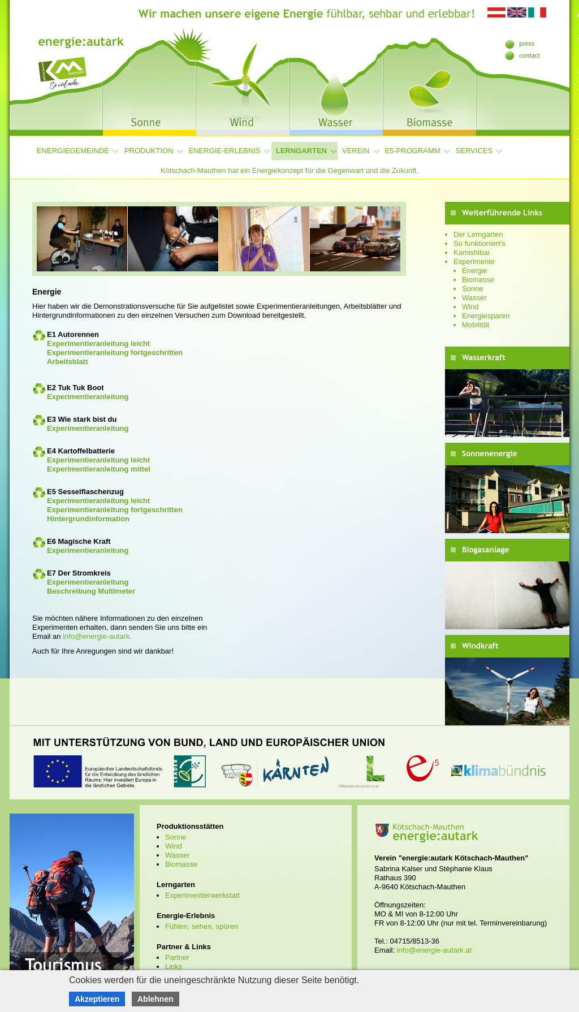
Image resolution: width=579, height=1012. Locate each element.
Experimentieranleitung (87, 396)
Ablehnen (155, 999)
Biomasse (478, 279)
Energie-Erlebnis (225, 150)
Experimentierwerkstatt (202, 895)
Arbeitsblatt (67, 361)
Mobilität (475, 325)
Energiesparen (486, 316)
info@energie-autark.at (434, 950)
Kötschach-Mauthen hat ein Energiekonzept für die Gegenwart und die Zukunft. (289, 170)
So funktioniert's (479, 243)
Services (474, 150)
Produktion (149, 150)
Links (173, 966)
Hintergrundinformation (88, 518)
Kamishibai (471, 252)
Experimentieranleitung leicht (98, 343)
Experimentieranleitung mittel (98, 469)
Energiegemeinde (73, 150)
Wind (470, 306)
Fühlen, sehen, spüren (201, 926)
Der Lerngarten (478, 234)
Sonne (472, 288)
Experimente (474, 261)
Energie (474, 270)
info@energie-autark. (97, 636)
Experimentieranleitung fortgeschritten (115, 352)
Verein (355, 150)
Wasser (474, 297)
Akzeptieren (97, 999)
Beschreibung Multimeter (91, 591)
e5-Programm (412, 150)
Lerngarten (301, 150)
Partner (177, 957)
